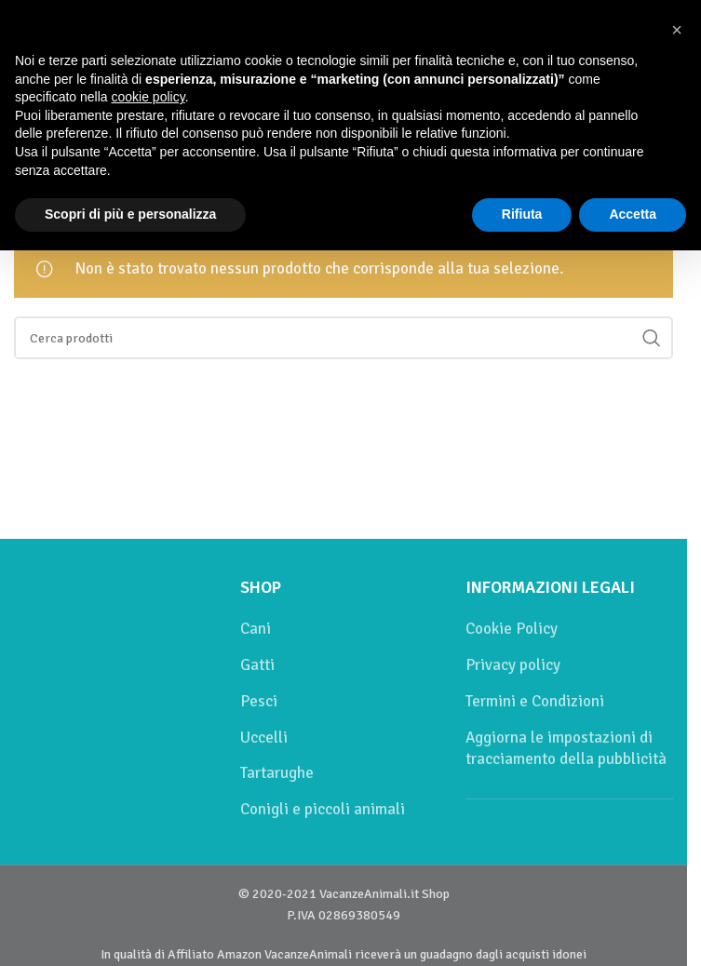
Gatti (257, 665)
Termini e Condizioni (534, 701)
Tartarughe (277, 773)
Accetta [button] (632, 214)
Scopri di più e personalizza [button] (130, 214)
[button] (677, 30)
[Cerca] (343, 337)
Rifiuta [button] (522, 214)
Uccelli (264, 737)
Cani (255, 628)
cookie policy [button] (148, 96)
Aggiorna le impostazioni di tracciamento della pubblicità (566, 749)
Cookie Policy (511, 628)
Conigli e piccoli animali (322, 809)
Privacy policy (512, 665)
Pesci (258, 701)
